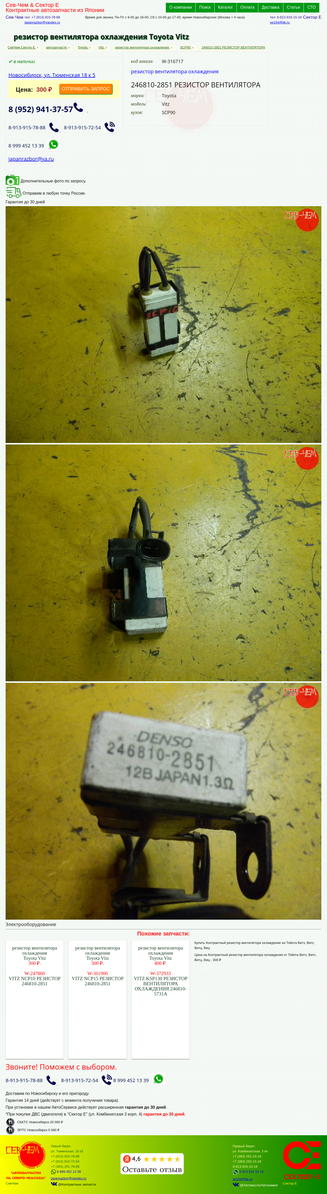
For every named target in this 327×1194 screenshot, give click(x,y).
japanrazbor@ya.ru (31, 158)
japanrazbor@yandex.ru (42, 22)
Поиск (205, 7)
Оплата (247, 7)
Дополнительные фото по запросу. (46, 181)
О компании (180, 7)
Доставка (270, 7)
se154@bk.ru (280, 22)
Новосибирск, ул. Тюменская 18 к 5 (51, 75)
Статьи (293, 7)
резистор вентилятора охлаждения (142, 47)
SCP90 (186, 47)
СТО (311, 7)
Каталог (225, 7)
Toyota (83, 47)
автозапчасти (56, 47)
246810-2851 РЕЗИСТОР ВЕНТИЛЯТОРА (233, 47)
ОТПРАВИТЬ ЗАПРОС (86, 88)
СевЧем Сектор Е (22, 47)
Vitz (102, 47)
